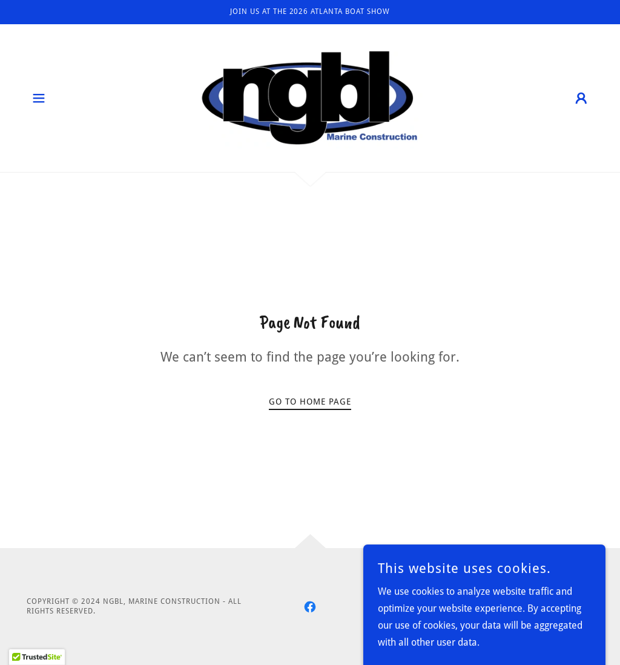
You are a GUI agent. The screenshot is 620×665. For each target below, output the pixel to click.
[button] (39, 98)
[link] (310, 97)
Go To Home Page (310, 401)
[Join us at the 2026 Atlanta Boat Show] (310, 12)
